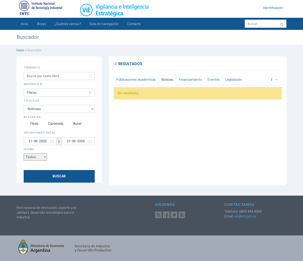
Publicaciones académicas (136, 79)
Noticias (167, 79)
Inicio (24, 24)
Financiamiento (190, 79)
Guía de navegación (104, 24)
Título (31, 124)
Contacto (134, 24)
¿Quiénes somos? (67, 24)
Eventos (214, 79)
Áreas (41, 24)
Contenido (53, 124)
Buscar (59, 176)
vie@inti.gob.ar (245, 216)
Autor (75, 124)
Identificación (273, 8)
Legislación (233, 79)
